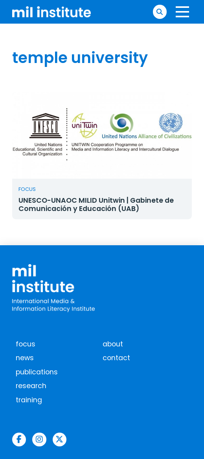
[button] (160, 12)
